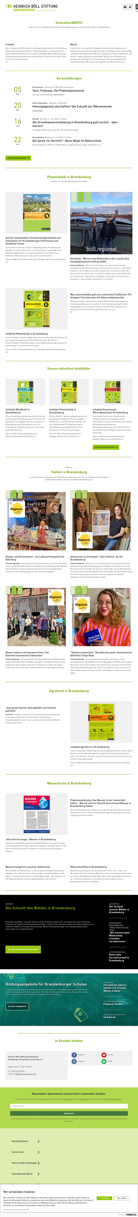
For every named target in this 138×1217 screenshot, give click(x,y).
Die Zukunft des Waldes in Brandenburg (40, 990)
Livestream (37, 150)
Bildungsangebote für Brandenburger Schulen (46, 1066)
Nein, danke (121, 1198)
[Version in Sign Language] (130, 6)
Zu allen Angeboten (17, 1088)
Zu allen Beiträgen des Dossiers (23, 1031)
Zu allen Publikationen (105, 486)
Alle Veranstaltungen (17, 197)
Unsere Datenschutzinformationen (15, 1210)
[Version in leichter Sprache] (125, 6)
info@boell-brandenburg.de (25, 1156)
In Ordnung (104, 1198)
